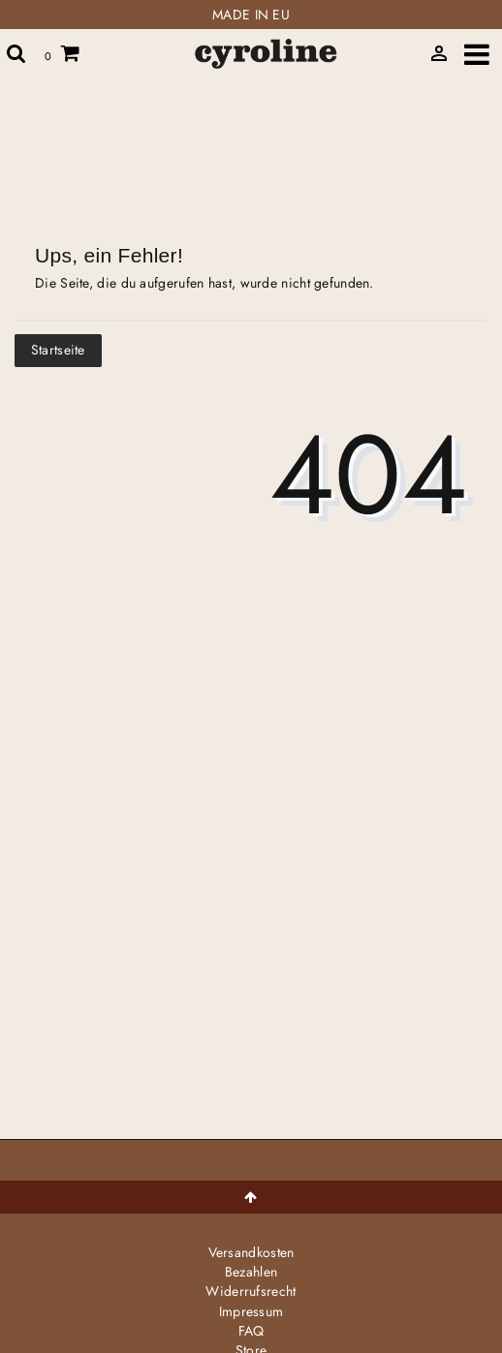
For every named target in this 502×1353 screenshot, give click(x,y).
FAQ (251, 1330)
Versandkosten (251, 1252)
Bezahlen (251, 1271)
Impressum (251, 1311)
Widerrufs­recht (250, 1291)
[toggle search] (16, 53)
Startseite (58, 349)
